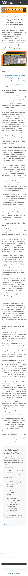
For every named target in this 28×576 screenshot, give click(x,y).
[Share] (3, 553)
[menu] (25, 2)
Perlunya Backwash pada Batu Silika (14, 79)
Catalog (6, 524)
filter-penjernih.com (7, 2)
